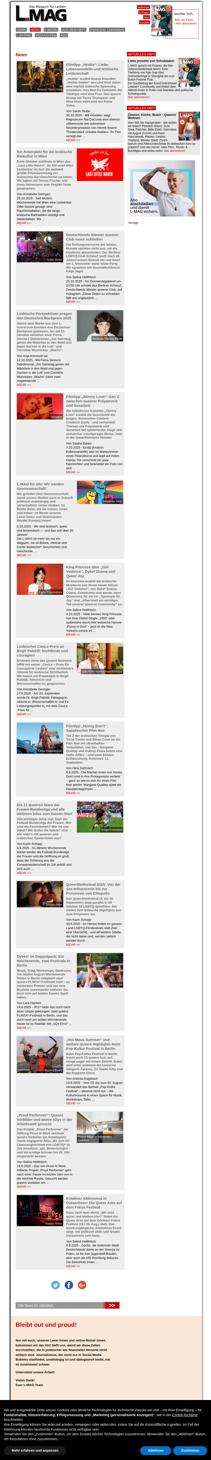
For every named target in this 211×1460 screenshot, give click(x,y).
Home (21, 30)
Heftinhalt (143, 7)
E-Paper (144, 12)
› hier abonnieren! (185, 23)
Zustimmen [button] (190, 1450)
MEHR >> (73, 140)
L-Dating (24, 35)
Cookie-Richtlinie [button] (185, 1415)
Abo (63, 35)
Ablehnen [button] (156, 1450)
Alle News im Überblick (35, 1305)
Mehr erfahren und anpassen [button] (35, 1450)
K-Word (51, 30)
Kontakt (144, 22)
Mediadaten (46, 35)
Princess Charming (107, 30)
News (35, 30)
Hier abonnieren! (139, 97)
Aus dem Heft (74, 30)
